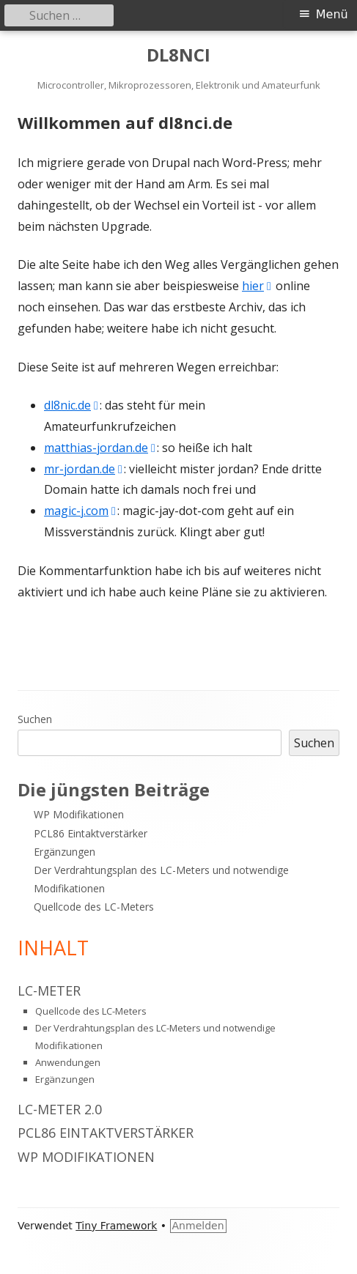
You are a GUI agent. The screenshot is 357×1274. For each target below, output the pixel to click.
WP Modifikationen (79, 814)
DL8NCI (178, 55)
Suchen (35, 719)
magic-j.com (80, 511)
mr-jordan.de (84, 469)
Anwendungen (67, 1062)
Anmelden (198, 1226)
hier (257, 286)
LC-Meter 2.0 (60, 1109)
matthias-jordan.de (100, 448)
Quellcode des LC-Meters (94, 907)
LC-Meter (49, 990)
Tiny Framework (116, 1226)
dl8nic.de (72, 405)
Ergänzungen (64, 852)
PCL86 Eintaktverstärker (90, 833)
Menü (332, 14)
